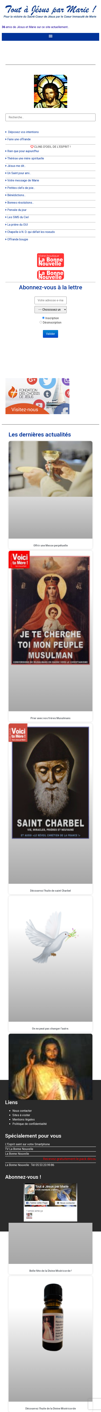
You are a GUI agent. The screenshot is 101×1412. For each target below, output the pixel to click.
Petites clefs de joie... (21, 188)
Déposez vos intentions (23, 132)
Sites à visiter (21, 1115)
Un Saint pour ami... (19, 173)
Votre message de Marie (23, 180)
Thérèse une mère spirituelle (25, 158)
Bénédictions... (16, 195)
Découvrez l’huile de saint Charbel (50, 890)
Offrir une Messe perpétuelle (50, 545)
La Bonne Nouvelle (17, 1153)
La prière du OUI (17, 224)
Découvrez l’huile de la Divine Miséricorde (50, 1408)
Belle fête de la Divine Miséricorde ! (50, 1270)
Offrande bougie (17, 239)
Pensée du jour (16, 210)
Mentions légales (23, 1119)
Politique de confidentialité (29, 1124)
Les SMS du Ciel (18, 217)
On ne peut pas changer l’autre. (50, 1028)
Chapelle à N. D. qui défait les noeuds (31, 232)
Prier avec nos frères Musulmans (50, 718)
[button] (50, 36)
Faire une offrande (19, 139)
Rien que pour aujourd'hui (23, 151)
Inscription (52, 318)
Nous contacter (22, 1110)
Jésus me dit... (16, 166)
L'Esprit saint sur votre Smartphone (27, 1144)
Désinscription (52, 322)
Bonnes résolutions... (20, 202)
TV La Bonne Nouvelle (19, 1149)
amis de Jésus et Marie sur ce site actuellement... (35, 27)
